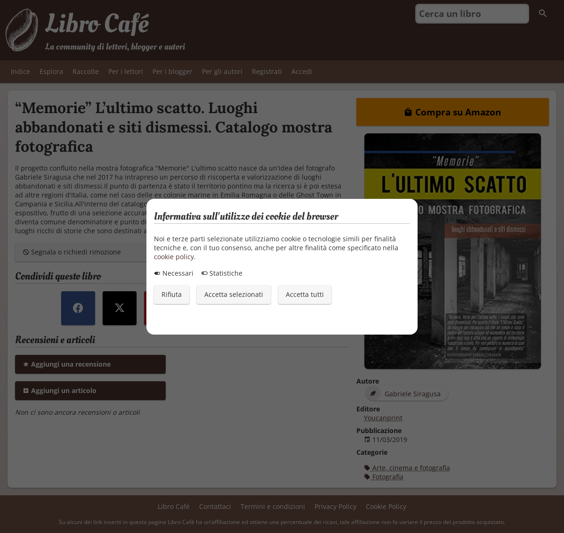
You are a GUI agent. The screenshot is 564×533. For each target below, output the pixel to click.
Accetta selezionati (233, 294)
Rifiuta (171, 294)
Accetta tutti (305, 294)
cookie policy (174, 256)
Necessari (173, 273)
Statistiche (221, 273)
